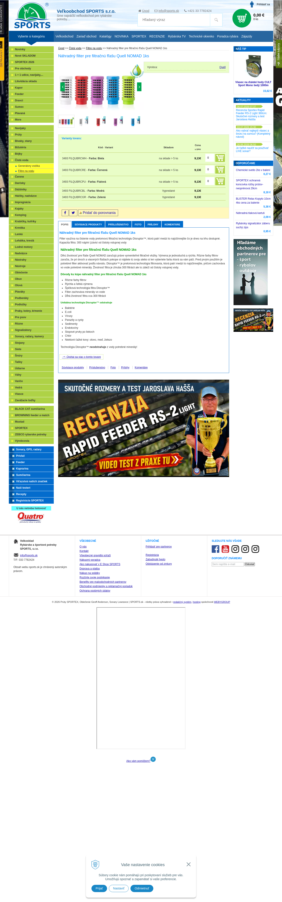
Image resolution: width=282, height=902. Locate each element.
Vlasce (19, 393)
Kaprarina (22, 468)
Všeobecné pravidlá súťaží (95, 802)
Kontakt (84, 798)
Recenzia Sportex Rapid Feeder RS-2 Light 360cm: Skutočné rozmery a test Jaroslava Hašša (251, 115)
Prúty (18, 134)
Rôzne (19, 323)
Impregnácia (23, 202)
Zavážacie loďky (25, 400)
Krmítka (20, 227)
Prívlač (20, 455)
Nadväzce (21, 253)
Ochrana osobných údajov (95, 837)
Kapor (19, 87)
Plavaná (20, 113)
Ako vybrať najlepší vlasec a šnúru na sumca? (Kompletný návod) (253, 133)
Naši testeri (23, 487)
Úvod (145, 11)
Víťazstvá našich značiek (31, 481)
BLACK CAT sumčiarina (30, 408)
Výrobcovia (22, 440)
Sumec (19, 106)
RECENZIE (157, 36)
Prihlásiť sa (263, 4)
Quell (222, 67)
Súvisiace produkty (88, 224)
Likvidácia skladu (26, 81)
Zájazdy (246, 36)
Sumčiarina (23, 475)
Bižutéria (20, 147)
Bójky (18, 153)
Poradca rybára (227, 36)
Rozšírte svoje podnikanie (95, 824)
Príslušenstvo (118, 224)
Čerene (19, 176)
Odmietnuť (142, 888)
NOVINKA (121, 36)
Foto (138, 224)
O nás (83, 793)
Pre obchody (23, 68)
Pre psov (20, 317)
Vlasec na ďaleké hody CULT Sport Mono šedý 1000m (253, 84)
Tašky (18, 362)
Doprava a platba (90, 815)
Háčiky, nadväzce (26, 195)
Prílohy (153, 224)
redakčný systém (182, 849)
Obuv (18, 278)
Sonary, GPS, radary (28, 449)
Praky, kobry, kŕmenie (28, 310)
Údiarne (20, 368)
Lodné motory (24, 247)
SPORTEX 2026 (24, 62)
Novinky (20, 49)
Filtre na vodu (94, 48)
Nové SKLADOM (25, 55)
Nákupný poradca (90, 806)
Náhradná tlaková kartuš (250, 213)
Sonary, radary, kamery (29, 336)
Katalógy (105, 36)
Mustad (19, 421)
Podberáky (21, 298)
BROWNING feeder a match (32, 415)
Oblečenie (21, 272)
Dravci (19, 100)
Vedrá (18, 387)
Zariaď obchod (86, 36)
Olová (18, 285)
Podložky (21, 304)
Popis (65, 224)
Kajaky (19, 208)
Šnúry (18, 355)
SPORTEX (21, 428)
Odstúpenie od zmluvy (159, 810)
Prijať (99, 888)
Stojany (19, 342)
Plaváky (20, 291)
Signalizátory (23, 330)
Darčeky (20, 183)
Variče (19, 381)
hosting (196, 849)
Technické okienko (201, 36)
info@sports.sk (168, 11)
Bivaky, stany (23, 141)
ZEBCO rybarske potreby (30, 434)
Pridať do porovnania (99, 213)
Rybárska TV (177, 36)
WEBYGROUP (222, 849)
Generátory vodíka (29, 165)
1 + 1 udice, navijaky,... (29, 74)
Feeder (19, 94)
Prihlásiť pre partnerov (159, 793)
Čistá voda (75, 48)
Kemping (20, 215)
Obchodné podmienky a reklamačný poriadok (106, 833)
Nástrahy (20, 259)
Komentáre (172, 224)
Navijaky (20, 128)
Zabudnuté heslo (155, 806)
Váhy (18, 374)
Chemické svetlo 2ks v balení (253, 170)
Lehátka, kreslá (24, 240)
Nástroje (20, 266)
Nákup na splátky (90, 820)
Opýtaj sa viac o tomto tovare (81, 356)
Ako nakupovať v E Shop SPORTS (100, 811)
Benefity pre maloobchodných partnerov (103, 828)
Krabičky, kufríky (25, 221)
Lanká (19, 234)
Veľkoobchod (64, 36)
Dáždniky (21, 189)
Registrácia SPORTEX (30, 500)
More (18, 119)
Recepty (21, 494)
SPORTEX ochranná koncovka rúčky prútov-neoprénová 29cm (249, 184)
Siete (18, 349)
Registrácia (152, 802)
